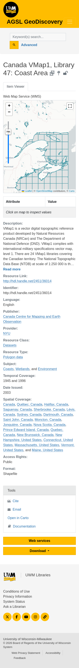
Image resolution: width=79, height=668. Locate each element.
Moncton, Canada (48, 419)
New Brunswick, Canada (35, 435)
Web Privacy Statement (26, 652)
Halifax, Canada (56, 404)
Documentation (22, 526)
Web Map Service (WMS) (22, 96)
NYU (6, 333)
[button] (9, 106)
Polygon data (13, 357)
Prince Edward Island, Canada (26, 430)
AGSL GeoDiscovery (11, 11)
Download (38, 551)
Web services (39, 541)
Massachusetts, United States (37, 445)
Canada (9, 404)
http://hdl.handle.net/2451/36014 (27, 281)
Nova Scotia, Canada (49, 425)
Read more (12, 269)
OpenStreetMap (44, 191)
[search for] (38, 37)
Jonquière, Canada (17, 425)
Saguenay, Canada (17, 409)
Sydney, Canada (29, 414)
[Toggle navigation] (70, 22)
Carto (72, 191)
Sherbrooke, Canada (49, 409)
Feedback (20, 658)
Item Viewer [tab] (15, 86)
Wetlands (22, 369)
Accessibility (53, 652)
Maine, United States (47, 450)
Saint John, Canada (18, 419)
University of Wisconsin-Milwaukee (27, 639)
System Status (14, 601)
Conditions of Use (16, 591)
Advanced (29, 45)
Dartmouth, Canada (58, 414)
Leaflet (27, 191)
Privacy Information (17, 596)
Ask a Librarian (14, 606)
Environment (47, 369)
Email (17, 509)
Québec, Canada (29, 404)
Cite (16, 501)
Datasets (9, 345)
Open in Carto (18, 518)
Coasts (8, 369)
